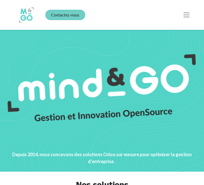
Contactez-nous (65, 14)
